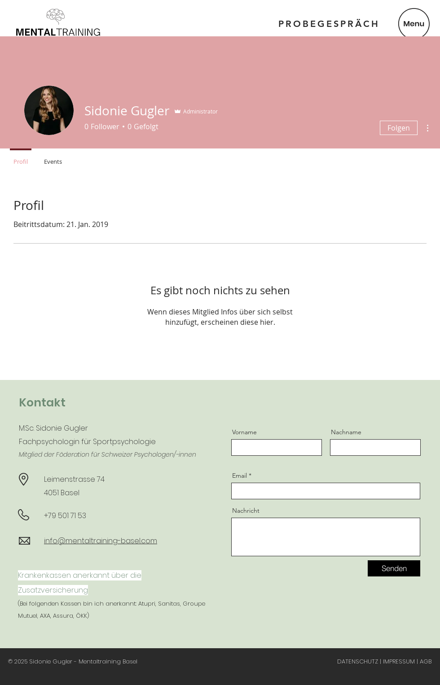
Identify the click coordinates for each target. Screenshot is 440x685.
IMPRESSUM (399, 661)
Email (239, 475)
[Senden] (394, 568)
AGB (425, 661)
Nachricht (246, 510)
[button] (414, 23)
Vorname (244, 432)
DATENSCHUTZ (357, 661)
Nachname (346, 432)
